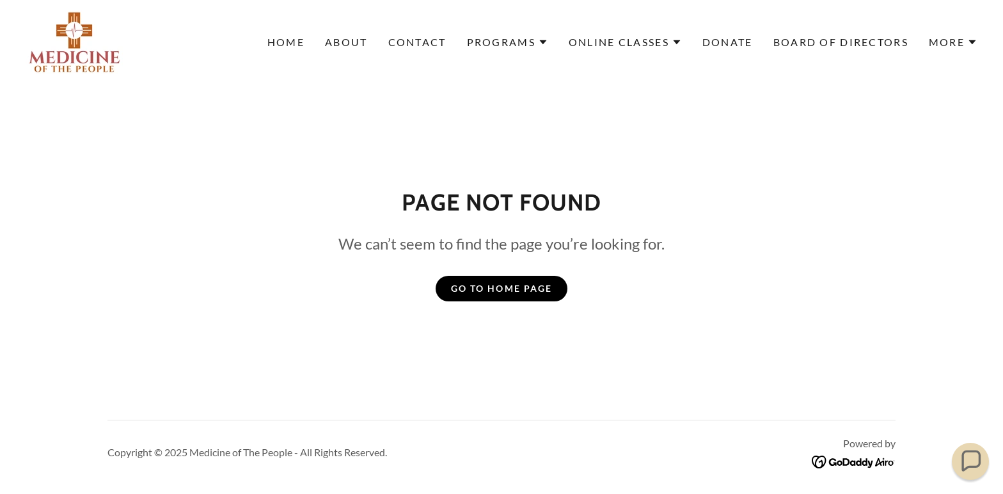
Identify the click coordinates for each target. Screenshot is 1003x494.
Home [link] (285, 42)
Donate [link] (727, 42)
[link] (74, 41)
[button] (507, 42)
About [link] (346, 42)
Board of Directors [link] (840, 42)
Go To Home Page (501, 288)
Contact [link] (417, 42)
